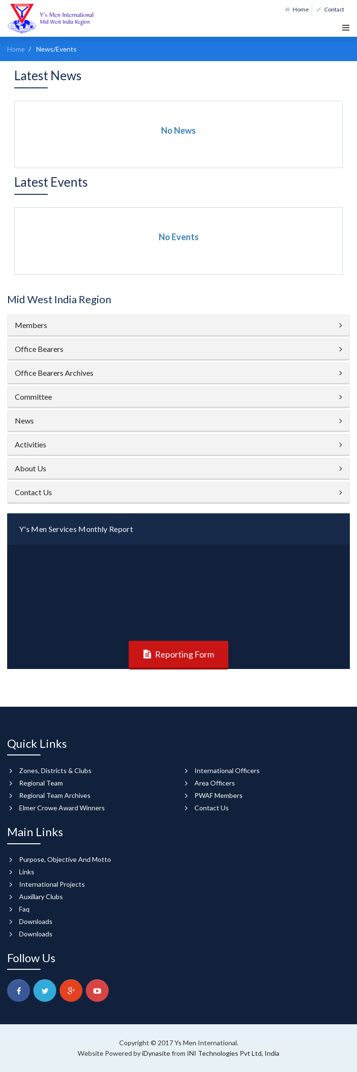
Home (297, 9)
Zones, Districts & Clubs (55, 770)
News (24, 420)
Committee (33, 396)
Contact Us (33, 492)
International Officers (227, 770)
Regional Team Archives (55, 795)
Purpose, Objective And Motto (65, 859)
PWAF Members (218, 795)
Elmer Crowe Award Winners (62, 808)
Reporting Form (184, 654)
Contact (330, 9)
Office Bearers (39, 348)
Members (31, 324)
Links (26, 872)
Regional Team (41, 783)
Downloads (35, 921)
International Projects (52, 884)
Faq (24, 909)
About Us (30, 468)
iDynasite (157, 1053)
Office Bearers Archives (54, 372)
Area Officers (214, 783)
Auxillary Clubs (41, 896)
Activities (30, 444)
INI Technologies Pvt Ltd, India (233, 1053)
